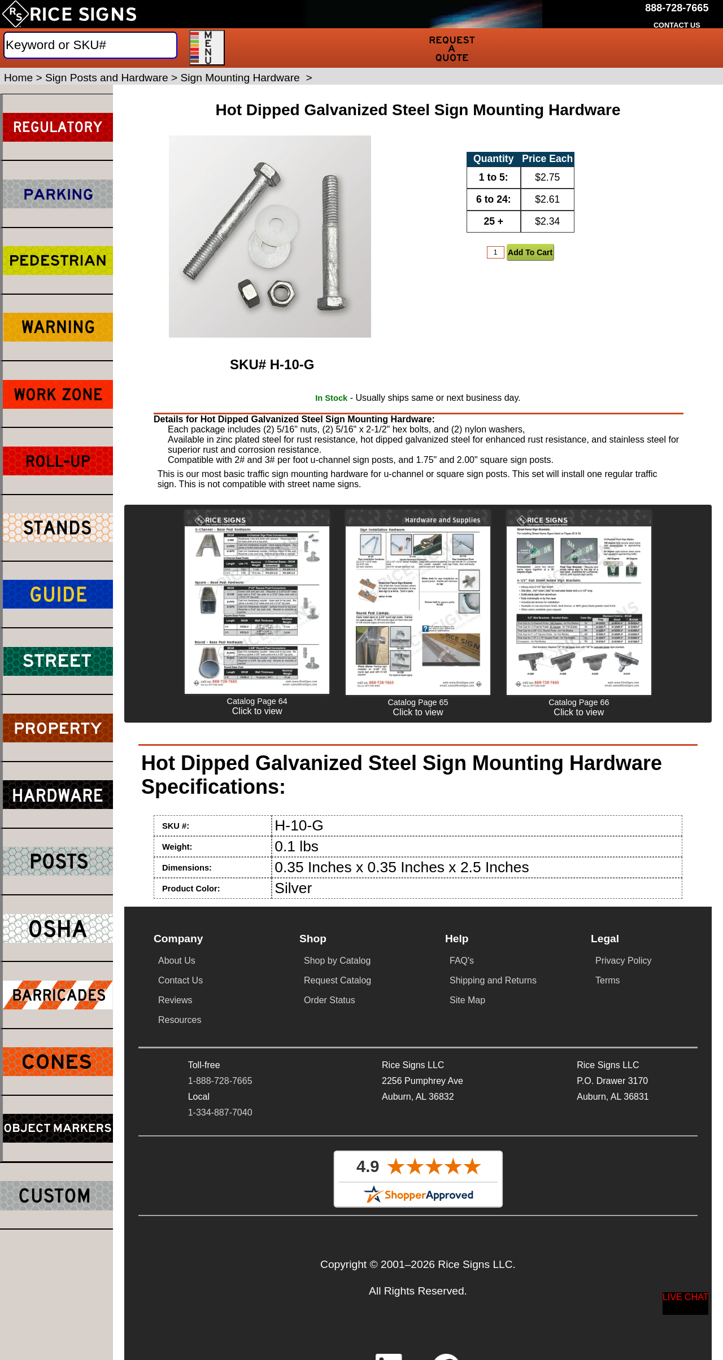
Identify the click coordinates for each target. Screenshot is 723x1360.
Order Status (329, 1000)
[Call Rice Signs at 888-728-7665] (676, 8)
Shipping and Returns (493, 980)
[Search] (90, 45)
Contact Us (180, 980)
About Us (176, 960)
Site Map (467, 1000)
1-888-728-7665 (220, 1081)
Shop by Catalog (337, 960)
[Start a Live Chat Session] (686, 1303)
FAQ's (462, 960)
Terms (607, 980)
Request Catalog (337, 980)
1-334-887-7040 (220, 1112)
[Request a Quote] (452, 48)
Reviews (175, 1000)
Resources (179, 1020)
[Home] (69, 14)
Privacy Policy (623, 960)
